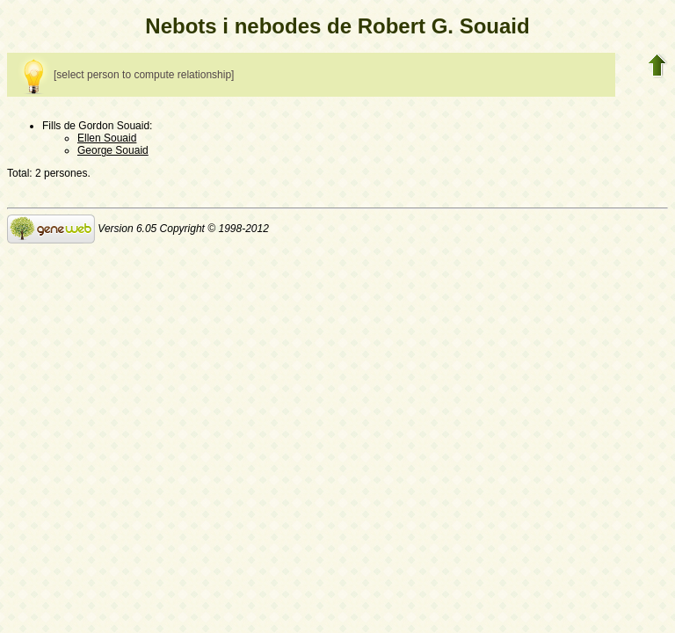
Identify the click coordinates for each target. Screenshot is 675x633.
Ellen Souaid (106, 138)
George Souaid (113, 150)
